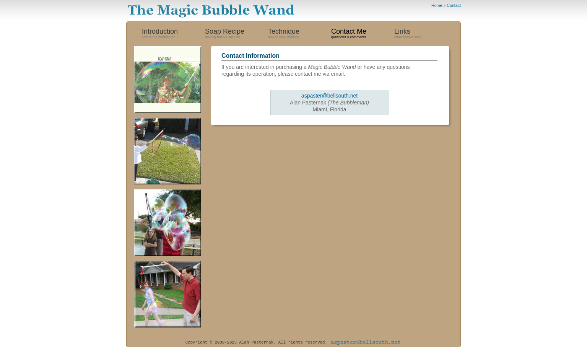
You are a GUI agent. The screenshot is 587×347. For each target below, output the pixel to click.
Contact (454, 5)
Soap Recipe (236, 35)
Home (436, 5)
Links (425, 35)
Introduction (173, 35)
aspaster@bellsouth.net (329, 96)
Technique (299, 35)
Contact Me (362, 35)
